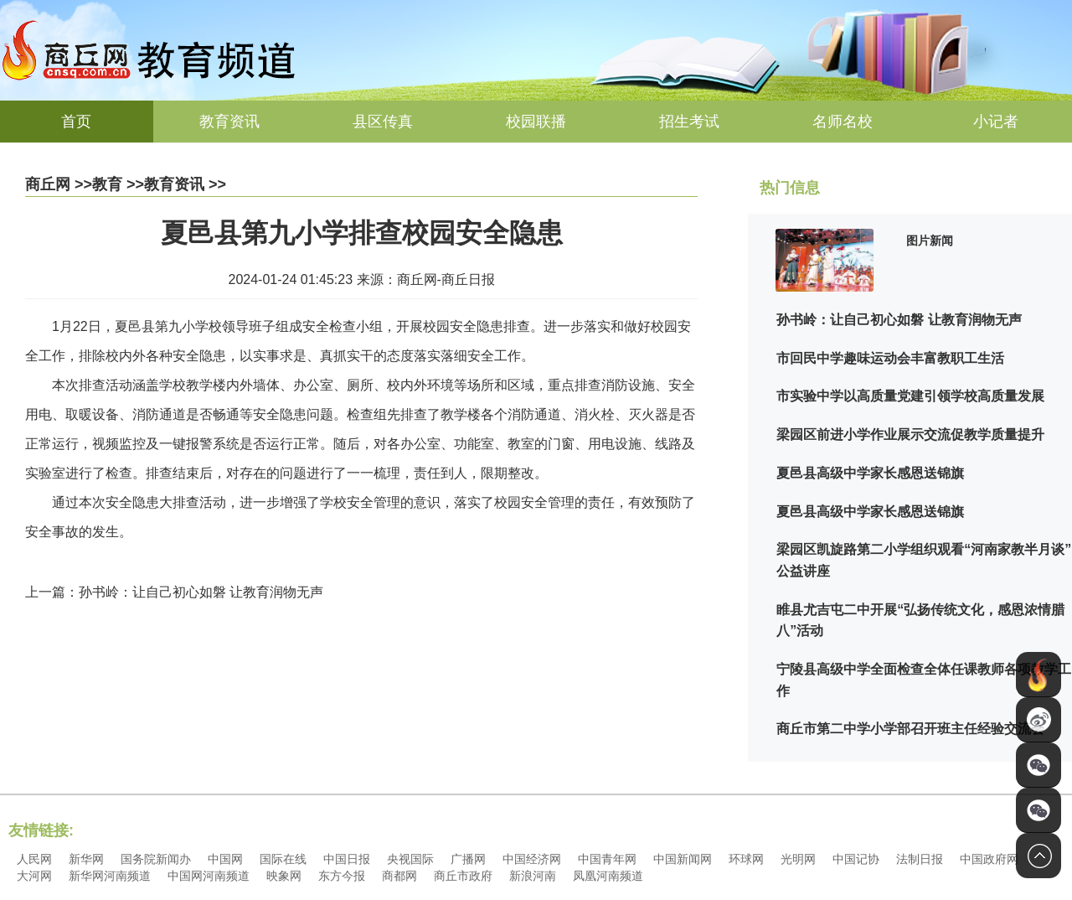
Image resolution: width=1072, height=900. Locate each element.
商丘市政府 (463, 875)
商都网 (399, 875)
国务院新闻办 (156, 859)
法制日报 (919, 859)
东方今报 (341, 875)
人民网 (34, 859)
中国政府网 (989, 859)
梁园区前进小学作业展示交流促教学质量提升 (910, 434)
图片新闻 (929, 240)
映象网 (284, 875)
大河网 (34, 875)
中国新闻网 (682, 859)
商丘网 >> (58, 184)
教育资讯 (229, 121)
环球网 (746, 859)
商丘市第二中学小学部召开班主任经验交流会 (910, 729)
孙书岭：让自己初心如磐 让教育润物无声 (898, 320)
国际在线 (283, 859)
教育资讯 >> (185, 184)
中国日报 (346, 859)
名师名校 (842, 121)
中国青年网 (607, 859)
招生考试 (689, 121)
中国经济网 (531, 859)
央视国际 (410, 859)
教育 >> (118, 184)
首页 (76, 121)
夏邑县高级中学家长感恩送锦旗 (870, 473)
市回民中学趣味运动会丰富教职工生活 (890, 358)
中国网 (225, 859)
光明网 (798, 859)
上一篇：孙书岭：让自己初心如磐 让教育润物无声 (174, 592)
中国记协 (855, 859)
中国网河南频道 (209, 875)
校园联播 (536, 121)
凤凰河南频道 (608, 875)
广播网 (468, 859)
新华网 (86, 859)
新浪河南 (532, 875)
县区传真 (383, 121)
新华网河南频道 (110, 875)
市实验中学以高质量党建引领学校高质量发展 (910, 396)
